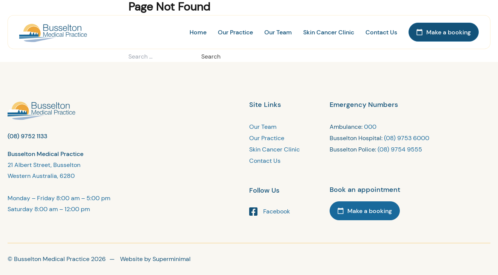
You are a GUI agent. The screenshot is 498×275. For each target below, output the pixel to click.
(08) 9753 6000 (406, 138)
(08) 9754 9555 (400, 149)
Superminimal (172, 259)
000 (370, 126)
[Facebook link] (289, 211)
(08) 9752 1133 (27, 136)
